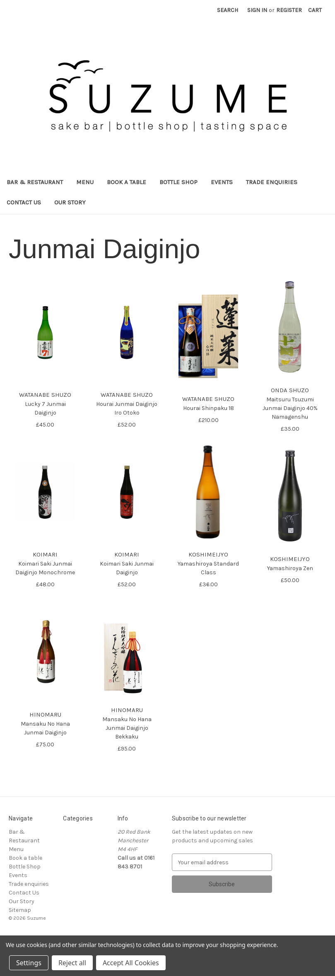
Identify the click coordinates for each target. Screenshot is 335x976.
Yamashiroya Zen (290, 568)
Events (222, 182)
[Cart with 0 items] (315, 10)
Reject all (72, 962)
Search (227, 10)
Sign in (257, 10)
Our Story (70, 202)
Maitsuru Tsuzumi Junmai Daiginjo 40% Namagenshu (290, 408)
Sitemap (20, 910)
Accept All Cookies (131, 962)
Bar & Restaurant (35, 182)
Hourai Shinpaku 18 (208, 408)
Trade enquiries (271, 182)
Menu (85, 182)
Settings (28, 962)
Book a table (126, 182)
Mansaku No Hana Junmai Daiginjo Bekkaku (127, 728)
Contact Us (24, 202)
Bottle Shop (178, 182)
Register (289, 10)
